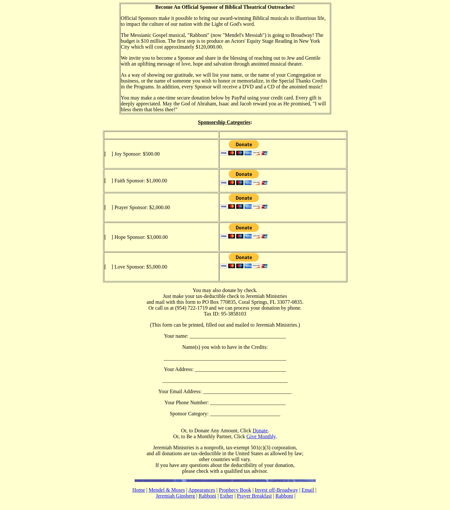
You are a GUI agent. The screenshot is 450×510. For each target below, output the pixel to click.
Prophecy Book (235, 490)
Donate (260, 430)
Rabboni (207, 496)
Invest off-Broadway (276, 490)
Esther (226, 496)
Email (308, 490)
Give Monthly (260, 436)
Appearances (201, 490)
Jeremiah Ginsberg (175, 496)
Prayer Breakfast (254, 496)
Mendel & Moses (167, 490)
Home (138, 490)
